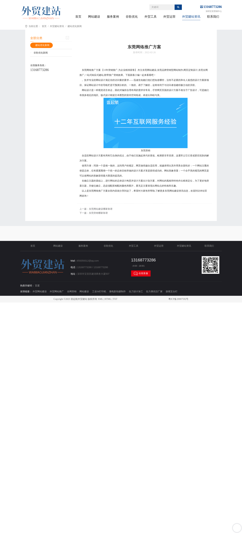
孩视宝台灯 (171, 291)
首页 (78, 16)
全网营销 (71, 291)
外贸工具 (151, 16)
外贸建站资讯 (191, 16)
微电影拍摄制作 (117, 291)
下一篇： (93, 213)
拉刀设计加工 (136, 291)
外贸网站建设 (40, 291)
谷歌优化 (132, 16)
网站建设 (94, 16)
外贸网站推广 (57, 291)
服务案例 (113, 16)
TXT (115, 299)
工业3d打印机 (99, 291)
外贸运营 (169, 16)
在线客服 (141, 273)
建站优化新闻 (75, 26)
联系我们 (213, 16)
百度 (37, 285)
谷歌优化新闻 (41, 53)
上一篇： (95, 209)
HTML (108, 299)
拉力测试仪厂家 (154, 291)
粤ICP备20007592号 (178, 299)
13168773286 (212, 7)
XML (100, 299)
